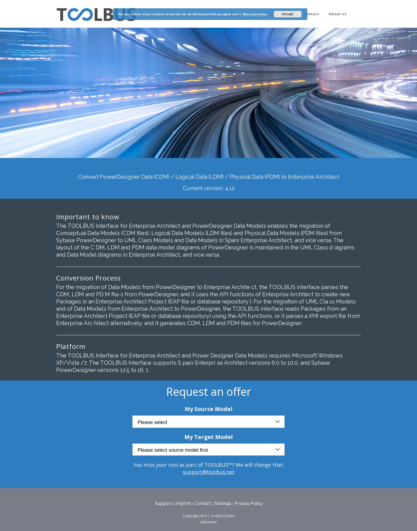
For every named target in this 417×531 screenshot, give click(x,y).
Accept (287, 14)
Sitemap (222, 503)
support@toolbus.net (209, 472)
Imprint (183, 503)
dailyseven (208, 522)
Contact (203, 503)
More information (255, 14)
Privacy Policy (248, 503)
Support (163, 503)
